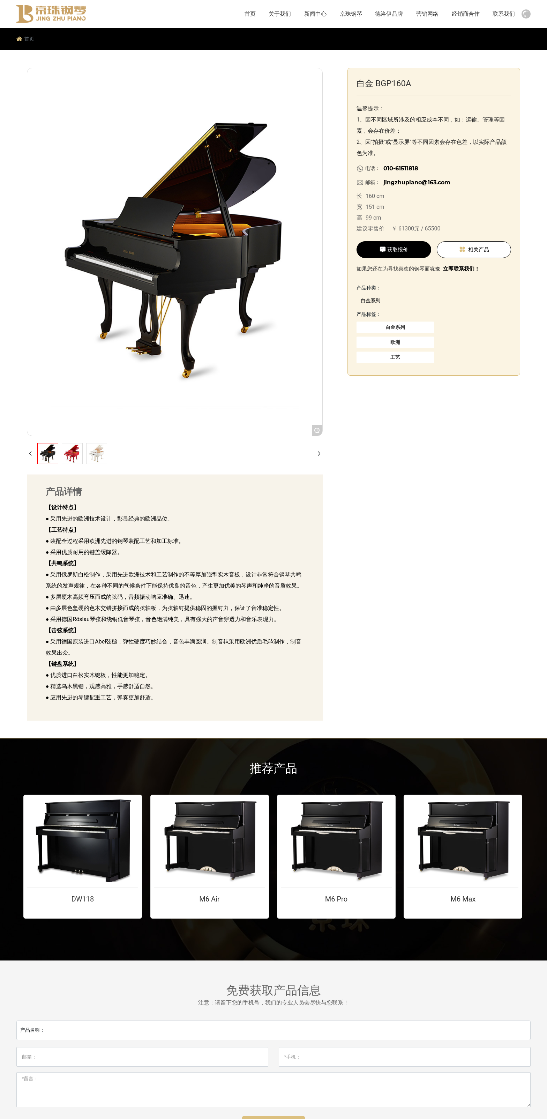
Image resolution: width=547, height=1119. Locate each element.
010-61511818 (400, 168)
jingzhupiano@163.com (416, 182)
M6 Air (209, 899)
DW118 (83, 899)
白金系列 (370, 300)
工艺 (395, 357)
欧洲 (395, 342)
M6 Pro (336, 899)
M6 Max (462, 899)
